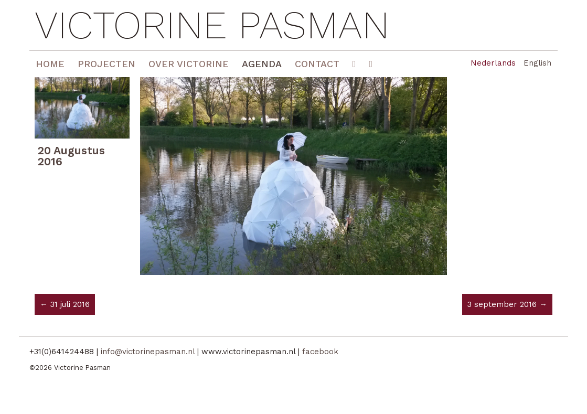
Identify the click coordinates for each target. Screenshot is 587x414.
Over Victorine (188, 63)
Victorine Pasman (212, 25)
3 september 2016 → (507, 304)
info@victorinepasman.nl (148, 351)
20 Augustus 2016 (71, 156)
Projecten (106, 63)
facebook (320, 351)
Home (50, 63)
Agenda (262, 63)
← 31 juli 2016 (65, 304)
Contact (317, 63)
